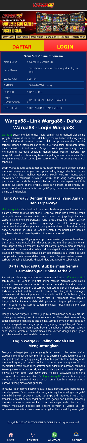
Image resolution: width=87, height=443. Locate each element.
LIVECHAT (76, 437)
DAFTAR (21, 46)
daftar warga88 (73, 277)
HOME (10, 437)
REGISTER (32, 437)
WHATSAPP (54, 437)
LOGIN (65, 46)
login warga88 (52, 376)
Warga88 (7, 134)
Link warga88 (10, 209)
